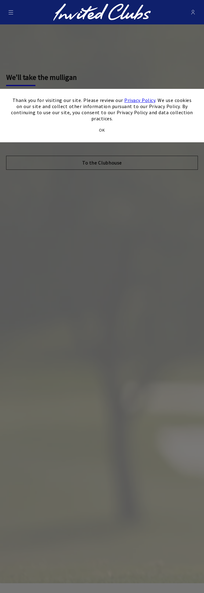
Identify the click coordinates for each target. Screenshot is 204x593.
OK (102, 130)
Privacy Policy (139, 100)
